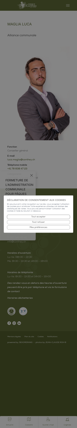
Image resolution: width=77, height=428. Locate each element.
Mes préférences (38, 227)
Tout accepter (38, 216)
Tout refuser (38, 222)
